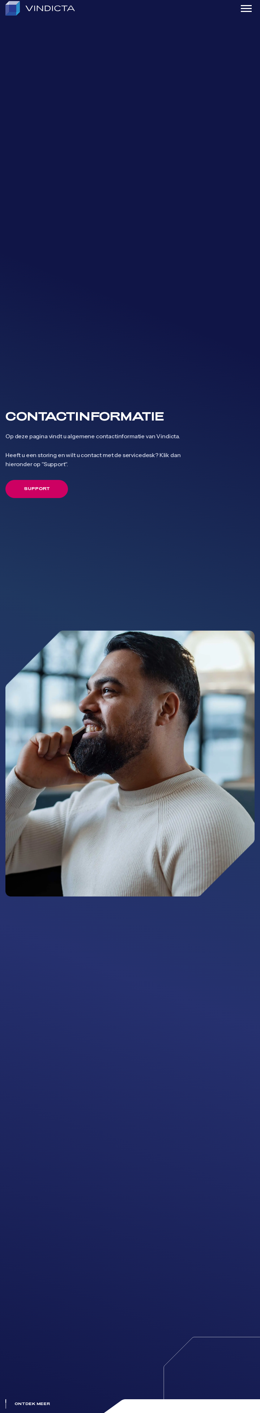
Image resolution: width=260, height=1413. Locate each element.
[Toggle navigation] (246, 8)
